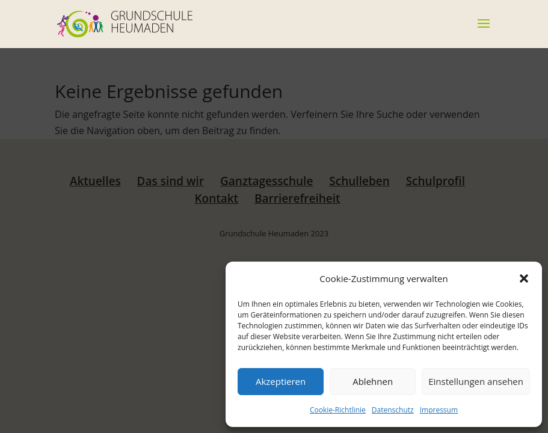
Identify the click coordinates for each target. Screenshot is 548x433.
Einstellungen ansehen (475, 381)
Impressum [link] (439, 410)
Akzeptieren (281, 381)
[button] (524, 278)
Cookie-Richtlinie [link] (338, 410)
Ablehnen (373, 381)
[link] (124, 22)
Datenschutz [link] (393, 410)
